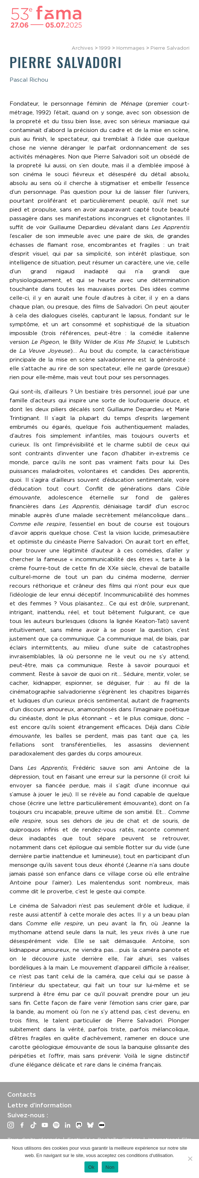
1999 (105, 48)
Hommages (130, 48)
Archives (82, 48)
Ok (91, 1167)
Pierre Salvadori (170, 48)
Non (110, 1167)
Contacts (21, 1094)
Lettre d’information (39, 1105)
